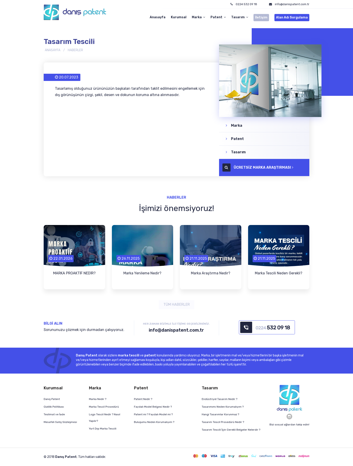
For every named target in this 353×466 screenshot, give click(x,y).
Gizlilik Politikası (54, 406)
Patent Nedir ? (143, 399)
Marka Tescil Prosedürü (104, 406)
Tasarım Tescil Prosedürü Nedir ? (223, 422)
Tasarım (239, 17)
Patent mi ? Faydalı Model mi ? (153, 414)
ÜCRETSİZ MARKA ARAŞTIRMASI (260, 167)
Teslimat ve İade (54, 414)
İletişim (261, 17)
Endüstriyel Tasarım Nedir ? (219, 399)
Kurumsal (178, 17)
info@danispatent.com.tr (292, 4)
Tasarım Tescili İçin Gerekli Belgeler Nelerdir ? (231, 429)
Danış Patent (52, 399)
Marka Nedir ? (97, 399)
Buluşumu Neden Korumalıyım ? (154, 422)
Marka (198, 17)
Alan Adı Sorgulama (292, 17)
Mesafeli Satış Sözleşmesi (60, 422)
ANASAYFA (52, 50)
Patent (218, 17)
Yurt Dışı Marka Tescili (102, 428)
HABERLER (75, 50)
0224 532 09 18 (244, 4)
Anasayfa (157, 17)
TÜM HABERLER (176, 304)
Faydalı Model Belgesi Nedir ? (153, 406)
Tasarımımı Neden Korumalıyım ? (223, 406)
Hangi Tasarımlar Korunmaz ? (220, 414)
